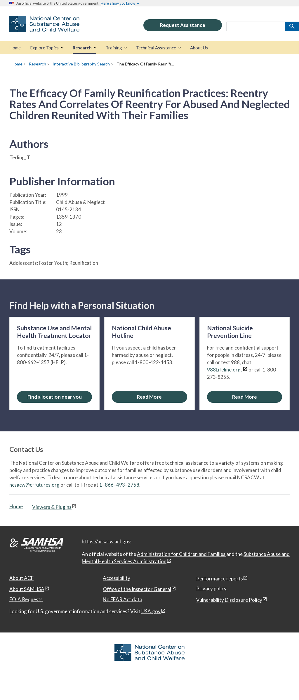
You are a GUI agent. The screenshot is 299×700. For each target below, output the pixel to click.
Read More (149, 397)
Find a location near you (54, 397)
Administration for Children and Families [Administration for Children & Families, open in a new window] (181, 554)
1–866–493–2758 (119, 485)
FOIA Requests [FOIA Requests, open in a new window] (26, 599)
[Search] (292, 26)
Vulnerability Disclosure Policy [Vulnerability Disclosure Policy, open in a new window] (229, 600)
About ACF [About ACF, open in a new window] (21, 578)
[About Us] (199, 47)
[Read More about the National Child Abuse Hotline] (149, 396)
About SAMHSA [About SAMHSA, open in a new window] (26, 589)
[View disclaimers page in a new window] (245, 370)
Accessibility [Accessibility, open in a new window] (116, 578)
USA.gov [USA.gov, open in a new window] (151, 611)
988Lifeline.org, (224, 370)
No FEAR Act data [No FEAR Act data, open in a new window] (122, 599)
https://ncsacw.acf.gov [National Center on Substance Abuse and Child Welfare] (106, 541)
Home (16, 506)
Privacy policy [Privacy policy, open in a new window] (211, 588)
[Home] (15, 47)
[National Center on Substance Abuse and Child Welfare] (44, 28)
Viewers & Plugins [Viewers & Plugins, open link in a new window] (52, 507)
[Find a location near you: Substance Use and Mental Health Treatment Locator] (54, 396)
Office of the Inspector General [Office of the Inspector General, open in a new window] (137, 589)
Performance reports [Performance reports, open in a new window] (219, 578)
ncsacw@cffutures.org (34, 485)
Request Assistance (182, 25)
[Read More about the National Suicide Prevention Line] (244, 396)
